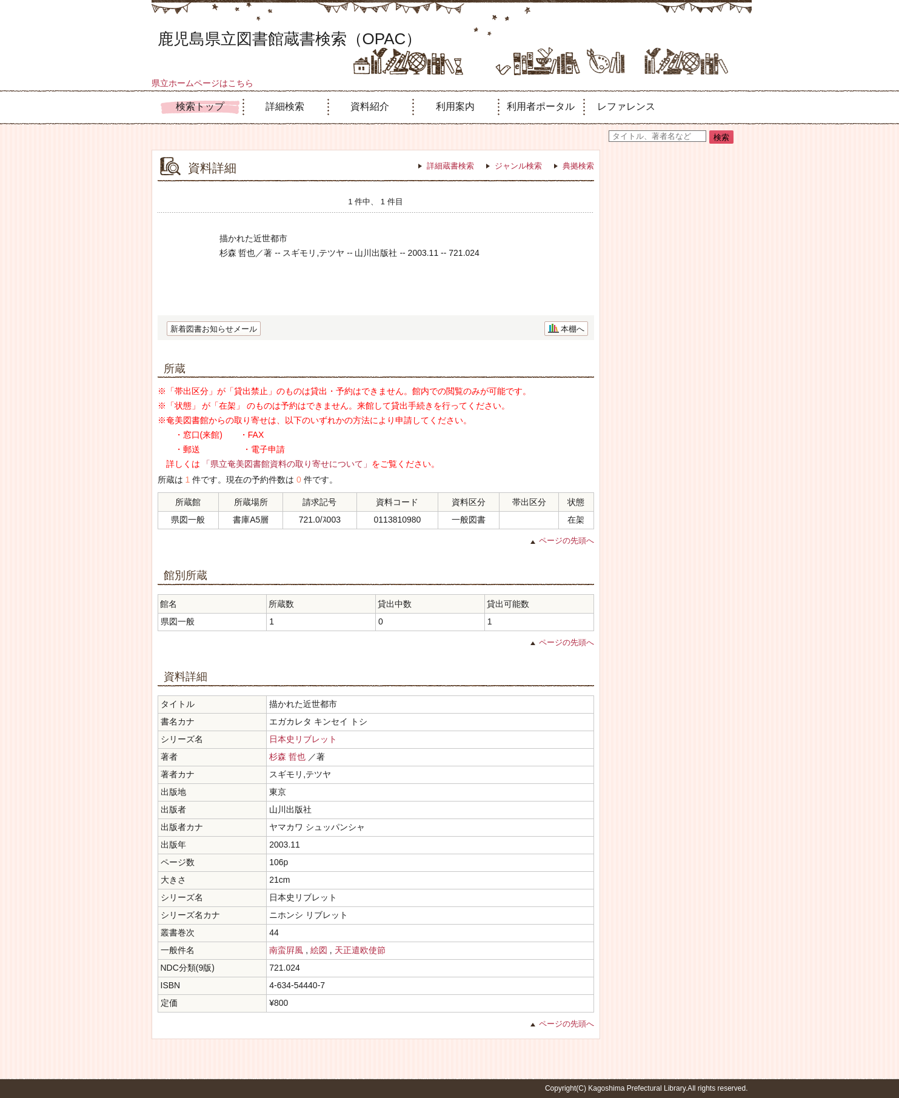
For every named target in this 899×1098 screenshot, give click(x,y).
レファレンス (626, 106)
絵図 (318, 950)
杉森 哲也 (287, 757)
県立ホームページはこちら (202, 83)
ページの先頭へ (566, 540)
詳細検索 (285, 106)
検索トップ (200, 106)
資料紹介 (369, 106)
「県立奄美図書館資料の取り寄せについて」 (287, 464)
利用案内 (455, 106)
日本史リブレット (303, 739)
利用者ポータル (541, 106)
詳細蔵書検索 (450, 165)
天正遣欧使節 (360, 950)
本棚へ (572, 328)
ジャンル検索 (518, 165)
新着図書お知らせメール (213, 328)
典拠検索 (578, 165)
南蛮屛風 (286, 950)
